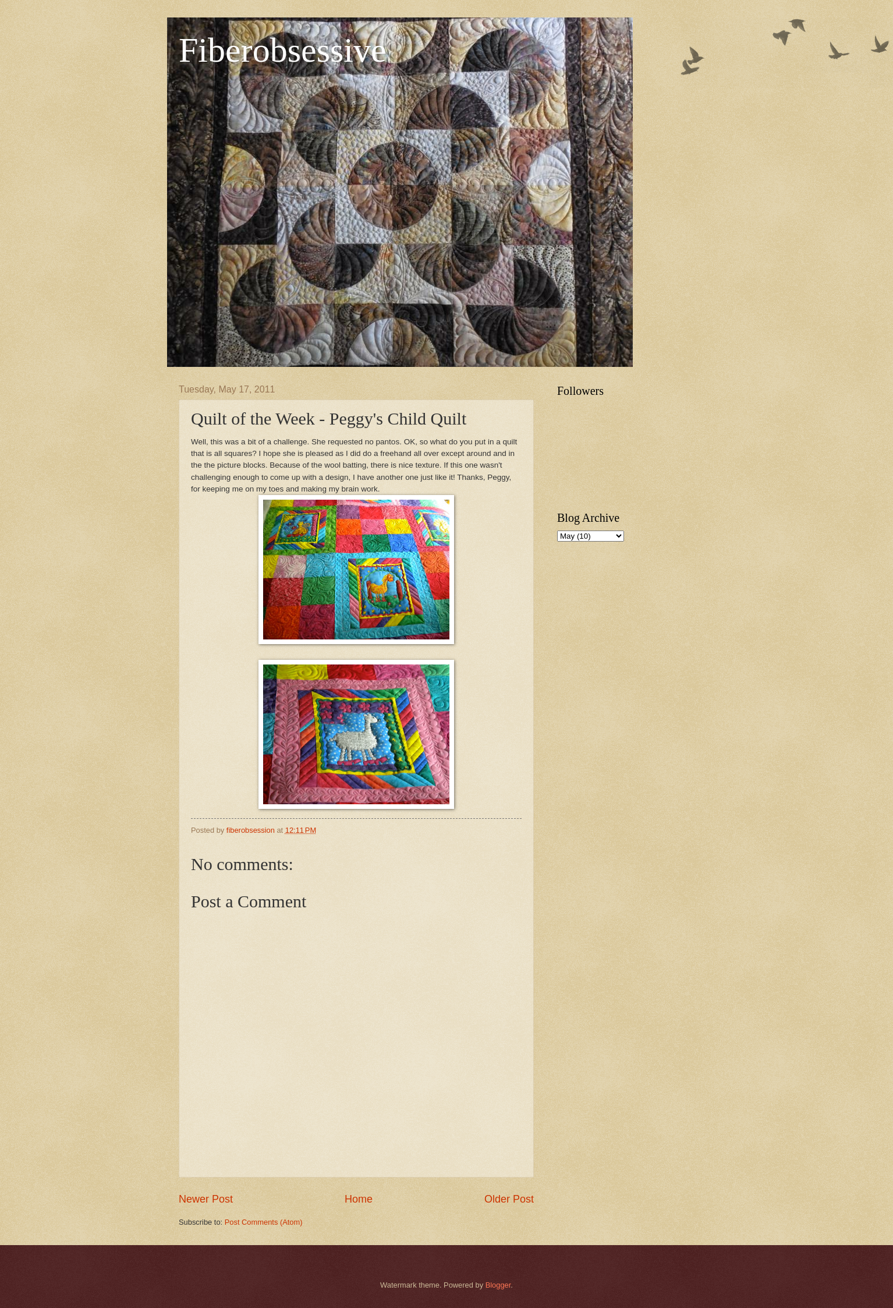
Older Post (509, 1199)
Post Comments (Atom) (264, 1222)
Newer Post (206, 1199)
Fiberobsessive (283, 50)
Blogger (498, 1285)
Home (359, 1199)
